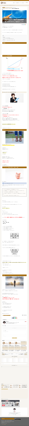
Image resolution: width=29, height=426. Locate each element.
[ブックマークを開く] (25, 3)
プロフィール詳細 (4, 423)
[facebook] (22, 24)
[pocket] (25, 24)
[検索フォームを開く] (24, 3)
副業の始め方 (4, 7)
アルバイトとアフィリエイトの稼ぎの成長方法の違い (9, 38)
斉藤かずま (4, 9)
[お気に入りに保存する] (3, 24)
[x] (23, 24)
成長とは (4, 39)
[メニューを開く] (27, 3)
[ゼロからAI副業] (4, 2)
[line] (15, 318)
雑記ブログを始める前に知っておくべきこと (8, 7)
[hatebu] (14, 318)
